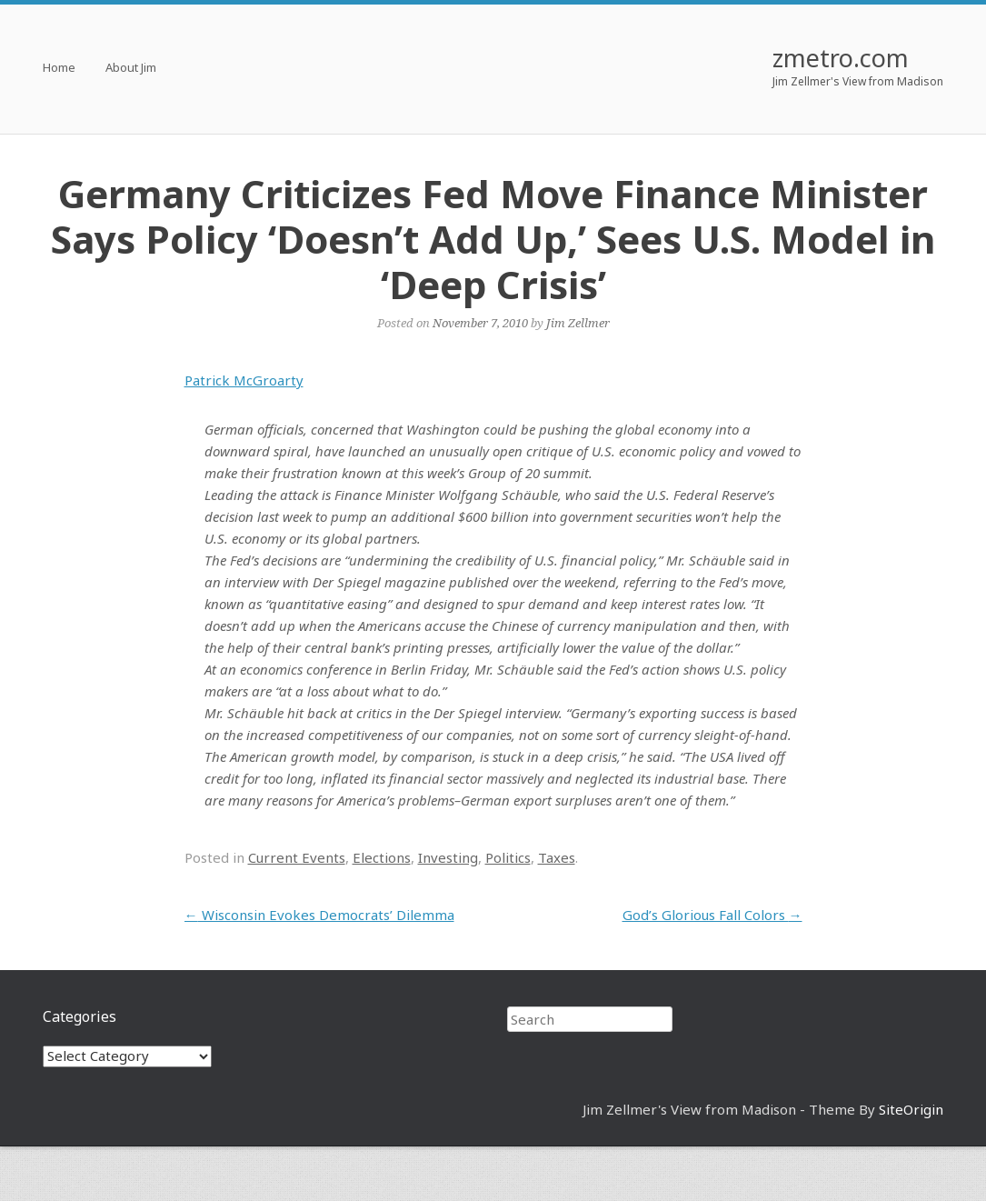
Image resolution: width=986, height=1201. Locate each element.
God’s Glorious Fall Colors (712, 915)
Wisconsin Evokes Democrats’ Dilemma (319, 915)
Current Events (296, 857)
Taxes (556, 857)
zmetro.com (840, 58)
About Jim (130, 68)
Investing (448, 857)
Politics (508, 857)
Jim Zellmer (578, 323)
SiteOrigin (911, 1109)
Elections (382, 857)
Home (59, 68)
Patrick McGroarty (244, 380)
